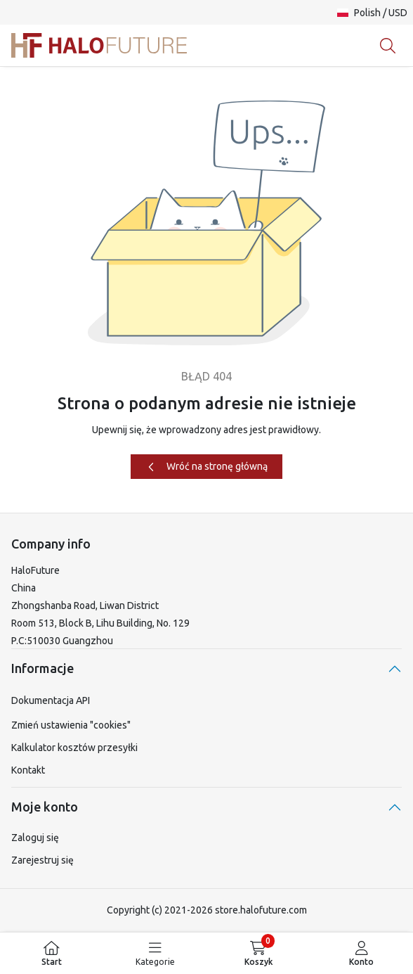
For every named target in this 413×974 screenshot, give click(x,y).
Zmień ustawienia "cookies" (71, 725)
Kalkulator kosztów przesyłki (74, 747)
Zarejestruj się (42, 860)
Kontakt (28, 770)
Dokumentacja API (50, 700)
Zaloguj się (35, 837)
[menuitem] (51, 953)
